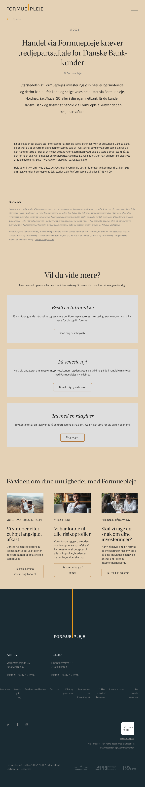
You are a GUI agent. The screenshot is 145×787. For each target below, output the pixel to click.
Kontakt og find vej (17, 693)
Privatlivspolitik (52, 765)
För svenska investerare (133, 693)
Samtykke (54, 689)
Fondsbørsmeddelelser (35, 689)
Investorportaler (116, 689)
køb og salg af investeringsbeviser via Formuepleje (89, 147)
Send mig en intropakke (73, 333)
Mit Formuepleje (127, 738)
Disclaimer (26, 769)
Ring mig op (72, 437)
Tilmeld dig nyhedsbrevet (72, 387)
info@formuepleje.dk (44, 239)
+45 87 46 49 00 (25, 674)
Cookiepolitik (13, 769)
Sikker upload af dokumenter (99, 693)
